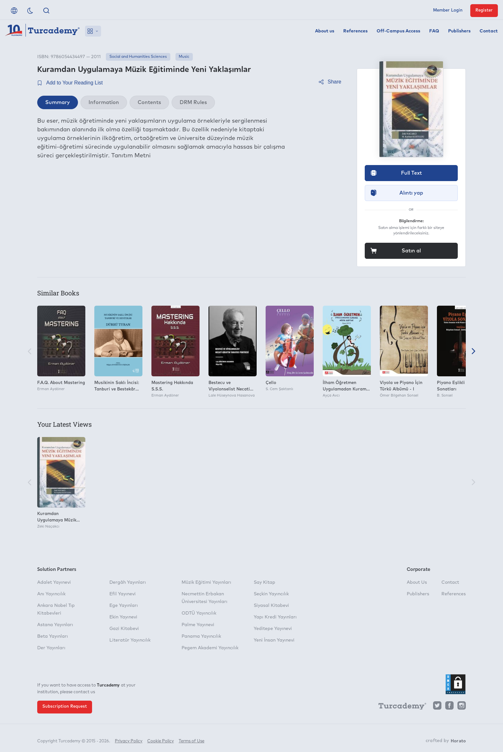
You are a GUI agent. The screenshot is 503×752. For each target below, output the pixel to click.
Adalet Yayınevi (54, 582)
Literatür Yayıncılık (129, 640)
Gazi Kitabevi (124, 628)
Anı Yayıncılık (51, 594)
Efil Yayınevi (122, 594)
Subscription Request (64, 706)
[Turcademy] (399, 707)
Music (184, 57)
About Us (417, 582)
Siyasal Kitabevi (271, 605)
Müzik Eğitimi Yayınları (206, 582)
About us (324, 31)
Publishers (459, 31)
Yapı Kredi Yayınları (275, 617)
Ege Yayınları (123, 605)
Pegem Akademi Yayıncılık (210, 648)
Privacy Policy (128, 738)
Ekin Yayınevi (123, 617)
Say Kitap (264, 582)
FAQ (434, 31)
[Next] (473, 352)
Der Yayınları (51, 648)
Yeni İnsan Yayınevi (274, 640)
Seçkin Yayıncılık (271, 594)
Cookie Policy (160, 738)
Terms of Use (191, 738)
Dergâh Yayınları (127, 582)
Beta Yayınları (52, 636)
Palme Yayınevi (198, 625)
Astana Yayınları (55, 625)
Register (484, 10)
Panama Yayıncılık (201, 636)
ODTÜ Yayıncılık (199, 613)
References (355, 31)
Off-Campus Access (398, 31)
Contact (489, 31)
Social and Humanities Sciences (138, 57)
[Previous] (29, 352)
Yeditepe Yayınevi (273, 628)
